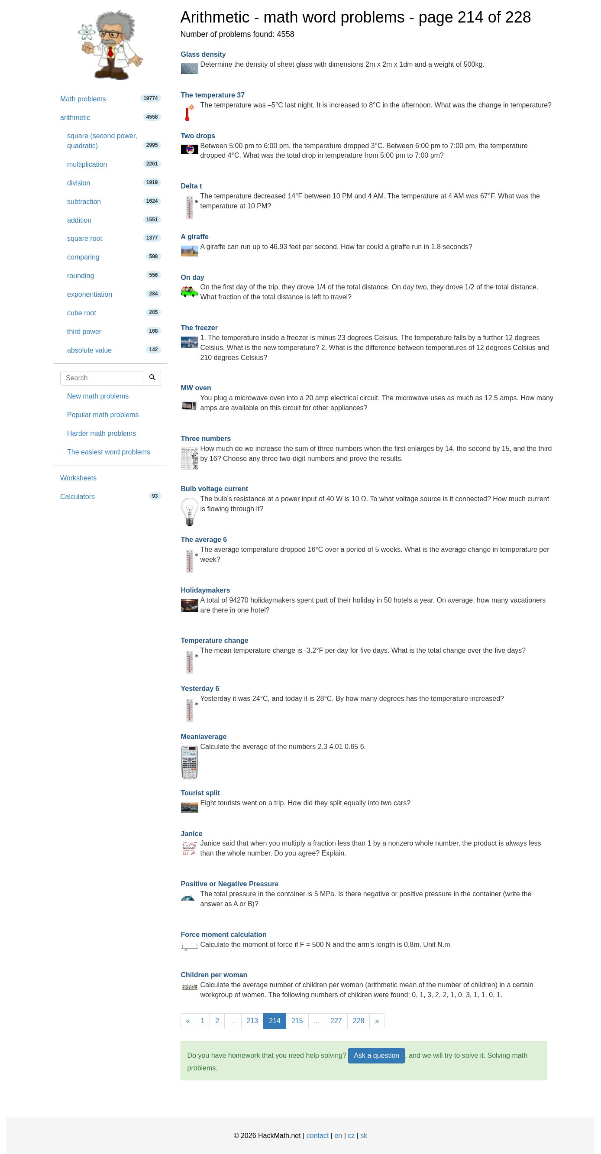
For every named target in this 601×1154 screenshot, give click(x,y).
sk (363, 1135)
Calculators (110, 496)
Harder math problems (101, 433)
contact (318, 1135)
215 (297, 1020)
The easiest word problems (108, 452)
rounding (114, 275)
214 (275, 1020)
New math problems (98, 396)
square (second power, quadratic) (114, 140)
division (114, 182)
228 (359, 1020)
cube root (114, 312)
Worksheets (78, 478)
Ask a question (376, 1055)
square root (114, 238)
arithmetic (110, 117)
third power (114, 331)
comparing (114, 257)
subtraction (114, 201)
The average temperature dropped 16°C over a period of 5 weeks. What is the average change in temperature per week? (365, 549)
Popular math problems (103, 414)
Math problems (110, 98)
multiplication (114, 164)
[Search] (152, 378)
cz (351, 1135)
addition (114, 220)
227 (336, 1020)
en (338, 1135)
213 (252, 1020)
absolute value (114, 350)
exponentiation (114, 294)
